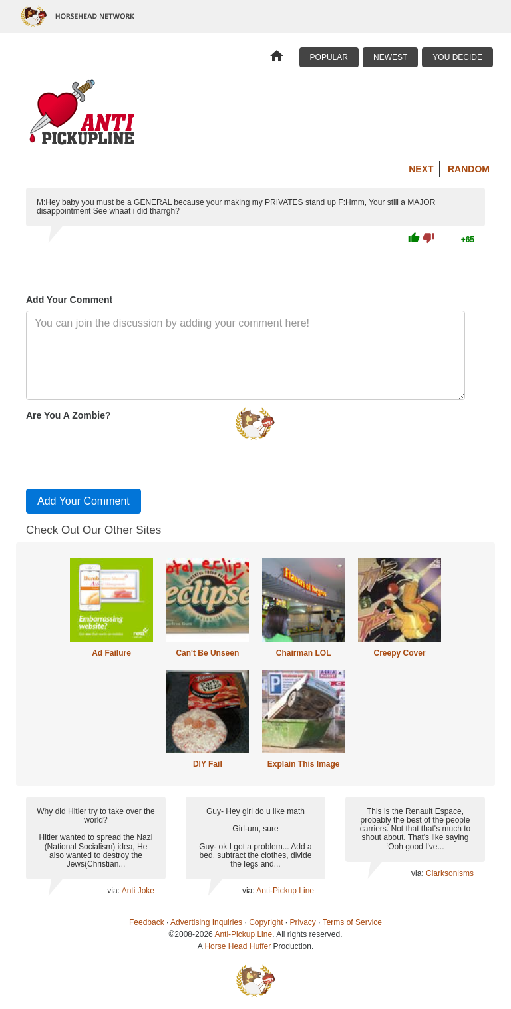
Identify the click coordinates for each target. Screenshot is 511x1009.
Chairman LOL (303, 653)
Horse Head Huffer (237, 946)
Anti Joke (138, 890)
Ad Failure (111, 653)
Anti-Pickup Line (285, 890)
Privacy (303, 922)
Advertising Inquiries (206, 922)
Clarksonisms (450, 873)
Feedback (146, 922)
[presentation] (127, 452)
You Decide (457, 57)
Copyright (266, 922)
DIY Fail (207, 764)
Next (421, 169)
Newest (390, 57)
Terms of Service (352, 922)
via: (114, 890)
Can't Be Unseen (207, 653)
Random (469, 169)
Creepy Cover (399, 653)
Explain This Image (303, 764)
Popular (329, 57)
